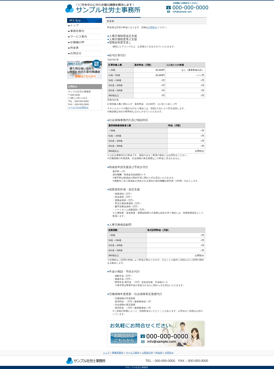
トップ (106, 352)
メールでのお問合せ (78, 107)
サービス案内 (132, 352)
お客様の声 (147, 352)
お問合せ (152, 27)
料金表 (159, 352)
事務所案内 (117, 352)
